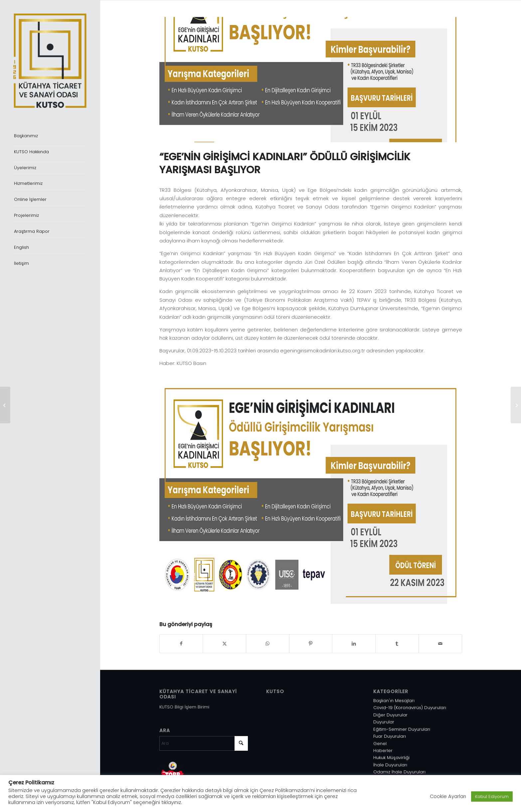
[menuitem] (50, 136)
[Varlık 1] (50, 60)
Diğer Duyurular (390, 715)
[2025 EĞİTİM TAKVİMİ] (5, 405)
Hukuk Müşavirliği (391, 757)
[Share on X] (224, 643)
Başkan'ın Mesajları (394, 700)
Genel (380, 743)
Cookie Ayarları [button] (448, 796)
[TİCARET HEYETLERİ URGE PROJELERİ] (516, 405)
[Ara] (203, 743)
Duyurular (383, 722)
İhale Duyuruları (390, 765)
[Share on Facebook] (181, 643)
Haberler (383, 750)
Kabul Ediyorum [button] (492, 796)
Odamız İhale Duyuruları (399, 772)
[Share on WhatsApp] (267, 643)
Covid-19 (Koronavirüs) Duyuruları (409, 707)
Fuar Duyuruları (389, 736)
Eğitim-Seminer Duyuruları (401, 729)
